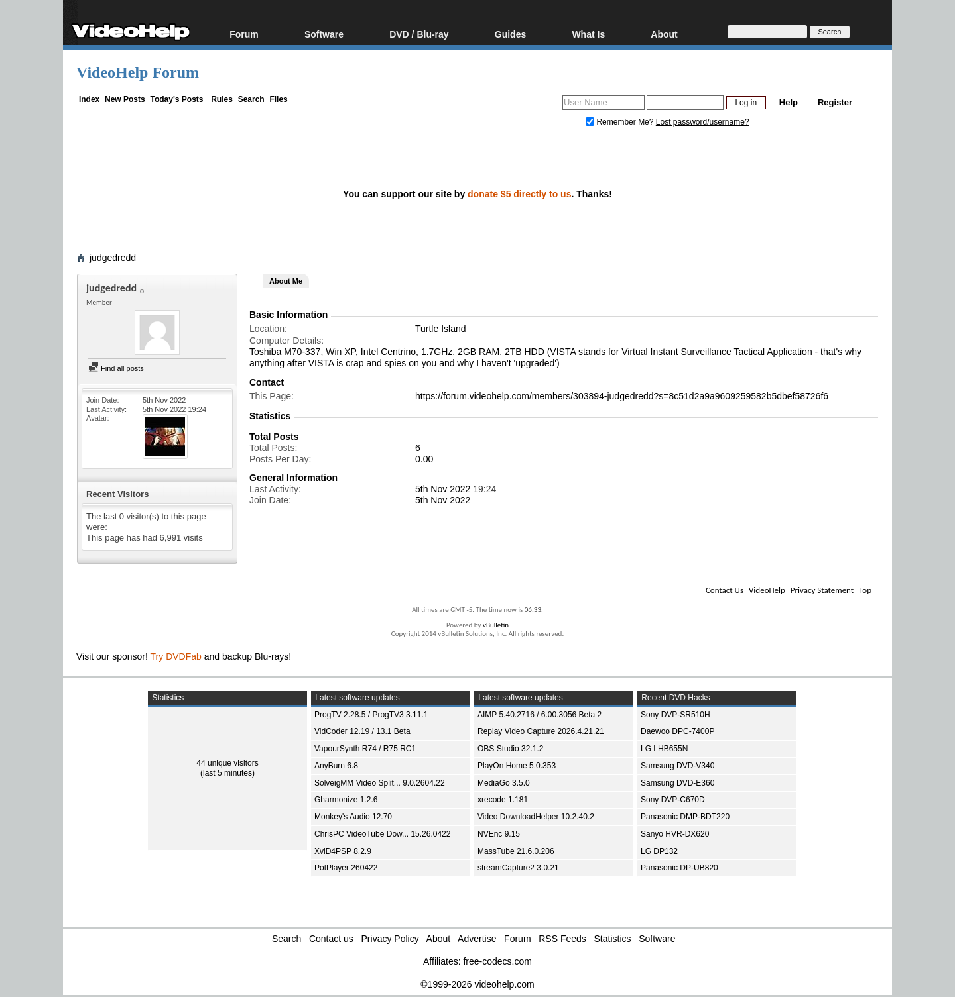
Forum (244, 34)
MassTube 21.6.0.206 (516, 851)
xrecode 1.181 (503, 799)
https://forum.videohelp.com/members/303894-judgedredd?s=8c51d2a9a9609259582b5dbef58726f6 (621, 396)
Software (324, 34)
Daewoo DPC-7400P (677, 731)
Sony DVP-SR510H (675, 714)
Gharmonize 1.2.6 (345, 799)
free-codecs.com (497, 961)
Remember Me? (621, 122)
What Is (588, 34)
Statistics (612, 938)
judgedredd (113, 257)
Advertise (477, 938)
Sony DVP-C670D (673, 799)
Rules (222, 99)
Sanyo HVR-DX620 (675, 834)
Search (251, 99)
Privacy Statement (822, 590)
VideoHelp (767, 590)
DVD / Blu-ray (418, 34)
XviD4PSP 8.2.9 (342, 851)
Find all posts (116, 368)
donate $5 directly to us (519, 194)
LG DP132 (659, 851)
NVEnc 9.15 (499, 834)
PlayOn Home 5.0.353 (517, 765)
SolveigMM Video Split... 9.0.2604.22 (379, 783)
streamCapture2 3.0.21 (518, 867)
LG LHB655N (664, 748)
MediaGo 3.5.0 (504, 783)
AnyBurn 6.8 (336, 765)
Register (835, 102)
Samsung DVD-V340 (677, 765)
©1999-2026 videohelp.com (477, 984)
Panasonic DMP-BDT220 (685, 816)
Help (788, 102)
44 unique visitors (227, 763)
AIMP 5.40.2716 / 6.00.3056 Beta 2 (540, 714)
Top (865, 590)
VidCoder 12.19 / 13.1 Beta (362, 731)
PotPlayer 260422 (345, 867)
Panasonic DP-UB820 (679, 867)
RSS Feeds (562, 938)
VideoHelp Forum (137, 72)
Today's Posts (176, 99)
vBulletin (496, 625)
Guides (510, 34)
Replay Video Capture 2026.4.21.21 (541, 731)
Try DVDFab (176, 656)
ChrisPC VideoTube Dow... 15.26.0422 (382, 834)
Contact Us (724, 590)
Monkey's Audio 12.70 (353, 816)
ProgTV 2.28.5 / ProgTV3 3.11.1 (371, 714)
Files (278, 99)
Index (89, 99)
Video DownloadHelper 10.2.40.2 (536, 816)
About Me (285, 281)
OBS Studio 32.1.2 (510, 748)
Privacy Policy (390, 938)
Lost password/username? (702, 122)
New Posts (125, 99)
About (664, 34)
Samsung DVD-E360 (677, 783)
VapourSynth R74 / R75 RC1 (365, 748)
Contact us (331, 938)
